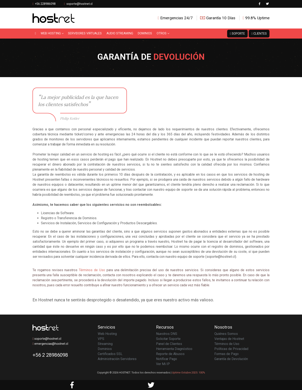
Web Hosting (52, 33)
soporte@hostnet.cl (79, 3)
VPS (101, 339)
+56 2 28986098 (50, 355)
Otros (163, 33)
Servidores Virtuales (85, 33)
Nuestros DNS (166, 334)
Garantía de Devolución (231, 359)
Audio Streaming (120, 33)
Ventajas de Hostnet (229, 339)
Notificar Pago (166, 359)
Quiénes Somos (226, 334)
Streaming (105, 344)
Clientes (259, 33)
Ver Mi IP (163, 364)
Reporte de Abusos (170, 354)
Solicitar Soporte (168, 339)
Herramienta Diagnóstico (174, 349)
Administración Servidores (117, 359)
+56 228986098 (44, 3)
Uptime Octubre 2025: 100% (188, 372)
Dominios (145, 33)
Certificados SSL (110, 354)
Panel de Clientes (169, 344)
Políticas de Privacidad (231, 349)
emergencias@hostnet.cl (50, 344)
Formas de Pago (226, 354)
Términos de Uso (92, 270)
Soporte (237, 33)
